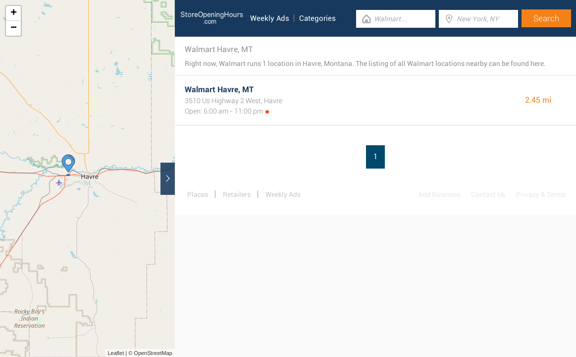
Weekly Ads (269, 18)
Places (197, 194)
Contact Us (488, 194)
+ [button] (13, 13)
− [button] (13, 28)
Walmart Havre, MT (219, 89)
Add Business (439, 194)
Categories (317, 18)
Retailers (237, 194)
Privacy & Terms (541, 194)
